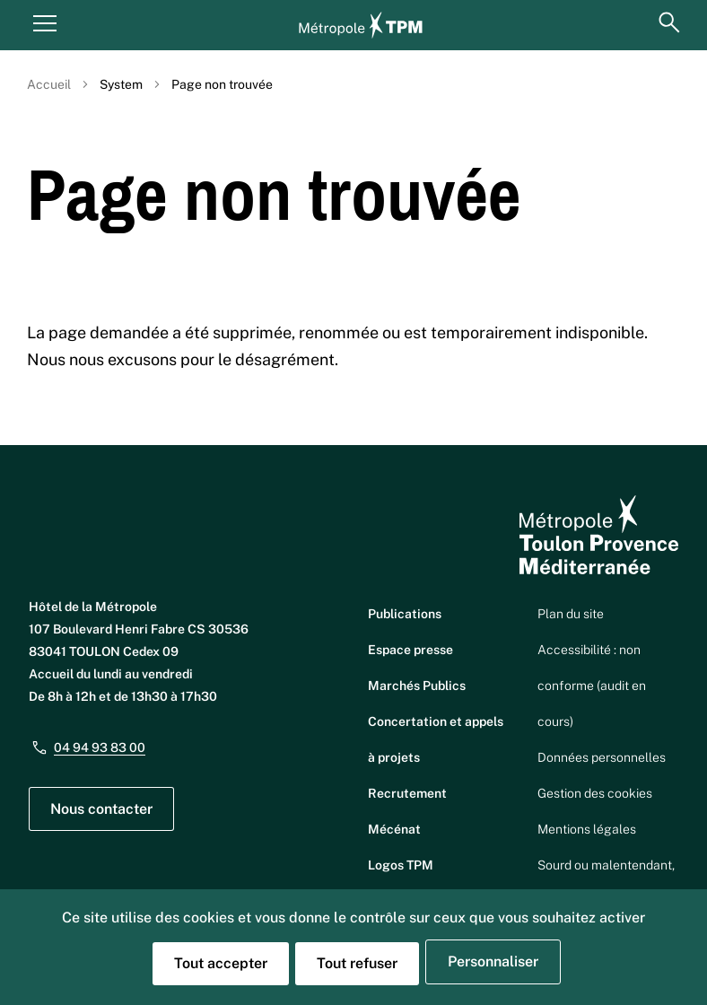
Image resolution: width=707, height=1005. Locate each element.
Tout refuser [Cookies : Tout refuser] (357, 963)
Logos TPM (400, 865)
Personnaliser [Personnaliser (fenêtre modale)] (493, 961)
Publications (404, 614)
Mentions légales (586, 829)
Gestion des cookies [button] (594, 793)
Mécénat (394, 829)
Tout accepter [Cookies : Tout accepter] (220, 963)
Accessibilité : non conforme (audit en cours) (591, 685)
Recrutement (407, 793)
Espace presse (410, 649)
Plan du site (570, 614)
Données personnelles (601, 757)
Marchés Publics (417, 685)
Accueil (49, 84)
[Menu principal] (45, 22)
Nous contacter (101, 808)
